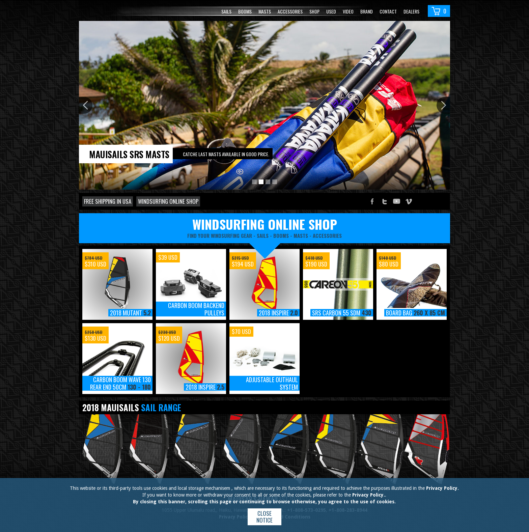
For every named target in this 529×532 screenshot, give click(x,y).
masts (301, 235)
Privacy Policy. (442, 488)
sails (263, 235)
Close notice (264, 516)
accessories (327, 235)
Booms (245, 11)
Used (331, 11)
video (348, 11)
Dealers (411, 11)
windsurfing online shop (264, 224)
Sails (226, 11)
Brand (366, 11)
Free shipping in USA (107, 201)
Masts (264, 11)
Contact (388, 11)
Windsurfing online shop (168, 201)
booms (281, 235)
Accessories (290, 11)
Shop (314, 11)
